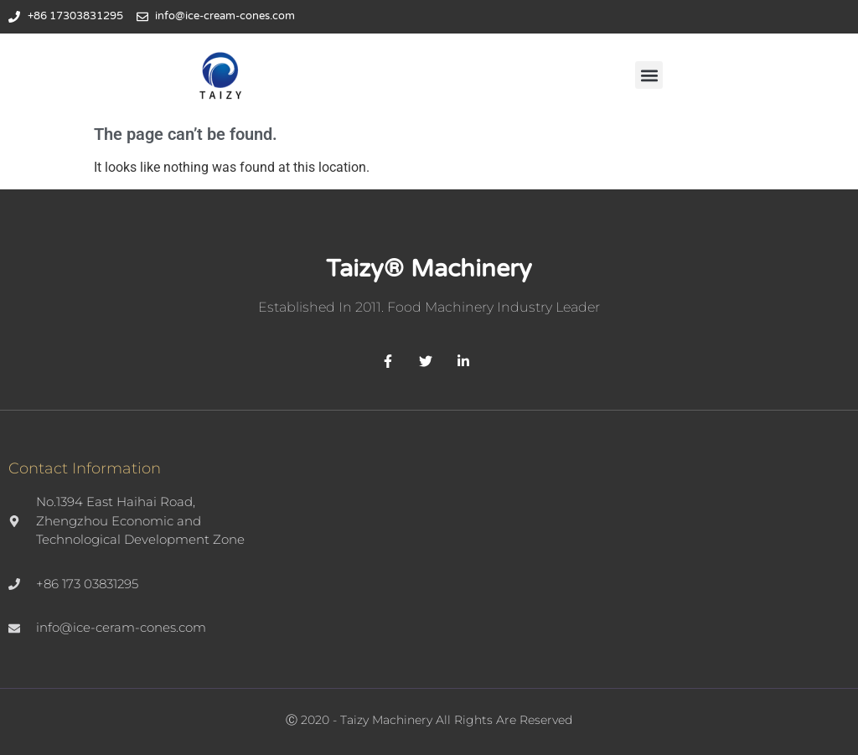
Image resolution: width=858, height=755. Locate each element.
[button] (649, 75)
